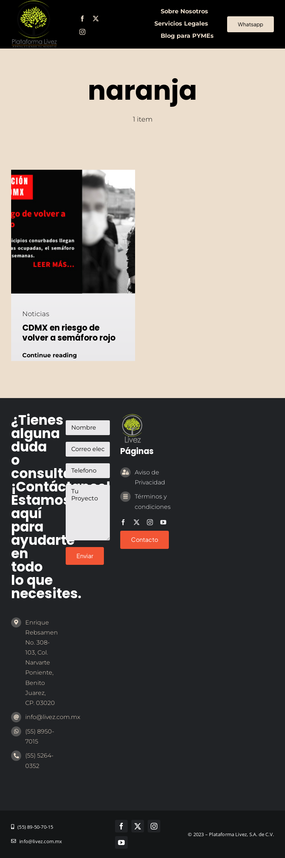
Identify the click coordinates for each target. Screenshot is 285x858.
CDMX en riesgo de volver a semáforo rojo (68, 332)
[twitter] (96, 18)
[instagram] (82, 32)
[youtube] (163, 522)
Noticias (35, 314)
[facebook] (82, 18)
